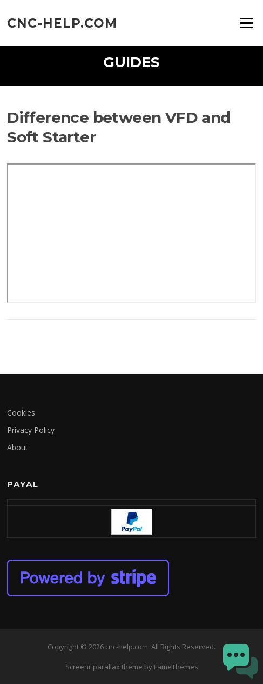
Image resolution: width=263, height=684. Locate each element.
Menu (246, 23)
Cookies (21, 412)
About (17, 447)
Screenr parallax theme (104, 667)
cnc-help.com (62, 22)
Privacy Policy (31, 430)
